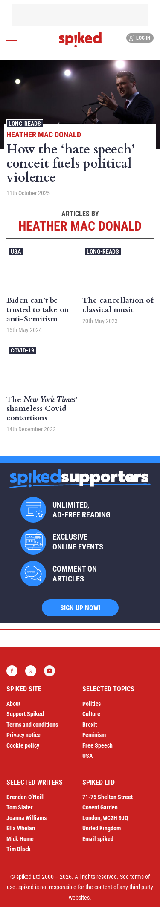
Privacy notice (23, 734)
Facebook (11, 670)
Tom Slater (19, 807)
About (13, 703)
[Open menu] (11, 37)
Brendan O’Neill (25, 797)
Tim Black (18, 849)
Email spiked (97, 838)
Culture (91, 714)
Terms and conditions (32, 724)
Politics (91, 703)
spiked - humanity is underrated (80, 39)
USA (16, 251)
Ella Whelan (20, 828)
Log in (139, 38)
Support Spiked (25, 714)
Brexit (89, 724)
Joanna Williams (26, 818)
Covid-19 (22, 350)
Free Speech (97, 745)
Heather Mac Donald (43, 134)
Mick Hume (20, 838)
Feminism (94, 734)
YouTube (49, 670)
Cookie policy (22, 745)
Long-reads (25, 123)
